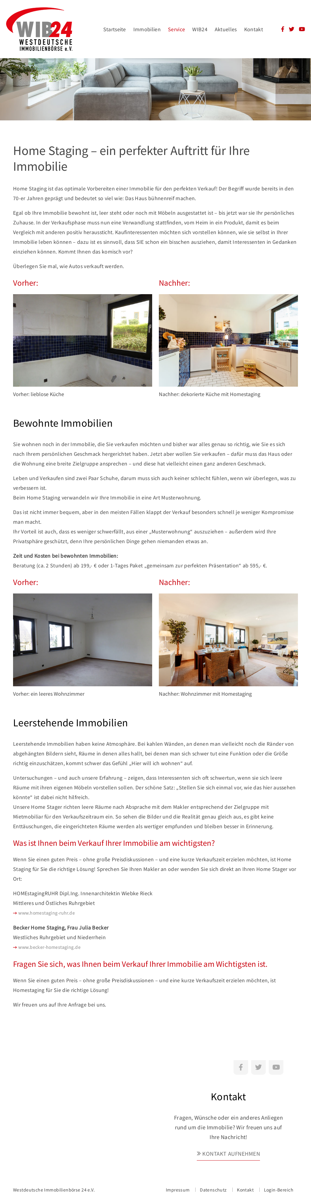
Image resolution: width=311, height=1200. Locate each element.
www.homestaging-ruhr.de (46, 913)
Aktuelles (226, 29)
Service (176, 29)
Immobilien (147, 29)
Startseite (114, 29)
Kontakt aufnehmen (231, 1153)
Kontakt (253, 29)
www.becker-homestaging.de (49, 947)
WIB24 (199, 29)
